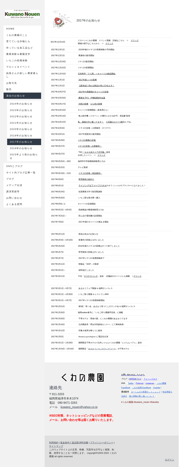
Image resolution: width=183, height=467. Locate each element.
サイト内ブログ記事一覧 (21, 172)
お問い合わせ (14, 198)
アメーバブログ (150, 379)
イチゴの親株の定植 (87, 140)
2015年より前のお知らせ (24, 156)
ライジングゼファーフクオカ (92, 185)
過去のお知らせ (15, 95)
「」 (94, 152)
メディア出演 (14, 185)
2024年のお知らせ (21, 103)
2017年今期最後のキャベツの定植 (93, 92)
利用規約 (53, 442)
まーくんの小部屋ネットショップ (145, 392)
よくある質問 (14, 204)
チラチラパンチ (91, 276)
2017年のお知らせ (21, 141)
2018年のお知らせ (21, 135)
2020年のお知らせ (21, 129)
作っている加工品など (19, 47)
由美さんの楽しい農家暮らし (22, 75)
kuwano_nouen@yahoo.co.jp (79, 407)
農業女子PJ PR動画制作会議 (91, 98)
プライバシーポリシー (101, 442)
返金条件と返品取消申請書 (74, 442)
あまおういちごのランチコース (102, 349)
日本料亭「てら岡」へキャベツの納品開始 (97, 74)
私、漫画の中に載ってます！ (91, 122)
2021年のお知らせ (21, 123)
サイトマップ (56, 446)
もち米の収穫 (96, 104)
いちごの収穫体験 (17, 60)
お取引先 (11, 83)
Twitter (131, 383)
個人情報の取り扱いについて (142, 396)
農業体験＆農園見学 (18, 54)
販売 (9, 89)
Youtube (156, 387)
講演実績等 (13, 191)
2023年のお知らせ (21, 110)
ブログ (10, 178)
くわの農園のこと (17, 35)
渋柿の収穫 (83, 104)
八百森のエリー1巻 (114, 122)
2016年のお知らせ (21, 148)
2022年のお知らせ (21, 116)
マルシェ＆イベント (18, 66)
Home (10, 28)
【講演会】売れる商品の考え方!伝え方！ (96, 86)
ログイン (169, 459)
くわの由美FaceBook (141, 387)
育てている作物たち (18, 41)
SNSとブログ (14, 166)
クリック (135, 40)
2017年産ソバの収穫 (87, 80)
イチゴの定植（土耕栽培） (90, 146)
